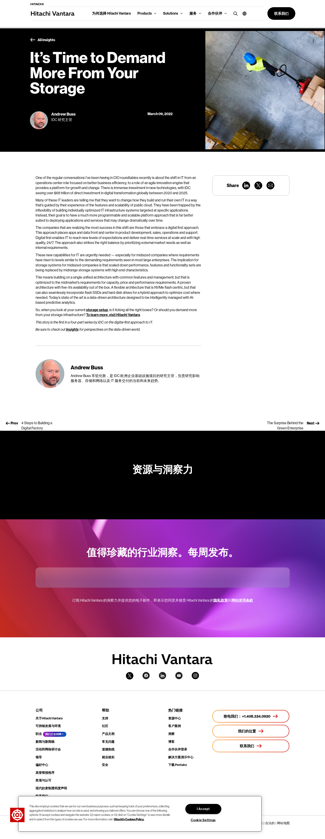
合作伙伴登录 (177, 749)
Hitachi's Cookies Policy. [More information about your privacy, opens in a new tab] (129, 819)
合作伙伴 (215, 13)
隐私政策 (220, 600)
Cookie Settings (203, 820)
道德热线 (108, 749)
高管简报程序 (45, 773)
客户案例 (174, 726)
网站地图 (283, 823)
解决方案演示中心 (180, 757)
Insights (72, 329)
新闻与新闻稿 (45, 742)
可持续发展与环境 (48, 726)
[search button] (234, 13)
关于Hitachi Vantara (49, 718)
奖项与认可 (43, 780)
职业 (39, 734)
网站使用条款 (242, 600)
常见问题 (108, 742)
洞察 (171, 734)
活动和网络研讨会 (48, 749)
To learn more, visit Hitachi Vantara (113, 315)
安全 (105, 765)
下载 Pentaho (177, 765)
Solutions (170, 13)
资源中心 (174, 718)
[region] (140, 814)
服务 (193, 13)
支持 (105, 718)
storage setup (97, 310)
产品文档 (108, 734)
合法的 (270, 823)
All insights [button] (42, 40)
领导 (39, 757)
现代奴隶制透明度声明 (51, 788)
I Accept (203, 809)
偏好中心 (42, 765)
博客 (171, 742)
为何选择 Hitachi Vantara (111, 13)
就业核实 (108, 757)
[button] (243, 13)
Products (144, 13)
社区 (105, 726)
